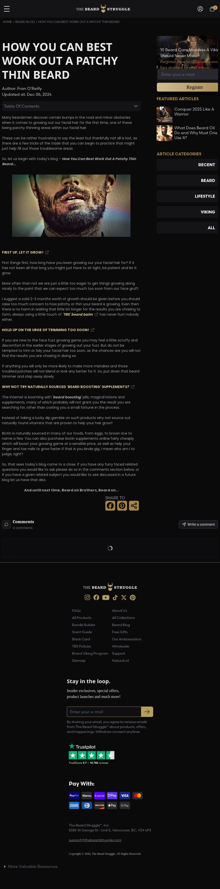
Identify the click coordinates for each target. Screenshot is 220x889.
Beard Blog (25, 22)
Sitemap (79, 660)
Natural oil (120, 660)
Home (7, 22)
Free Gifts (120, 632)
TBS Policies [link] (81, 646)
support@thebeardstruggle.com (95, 840)
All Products (81, 617)
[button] (110, 506)
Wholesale (120, 646)
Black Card (81, 639)
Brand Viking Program (90, 653)
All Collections (123, 617)
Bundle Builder (83, 625)
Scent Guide (82, 632)
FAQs (76, 610)
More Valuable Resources (32, 866)
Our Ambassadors (126, 639)
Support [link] (118, 653)
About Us (119, 610)
